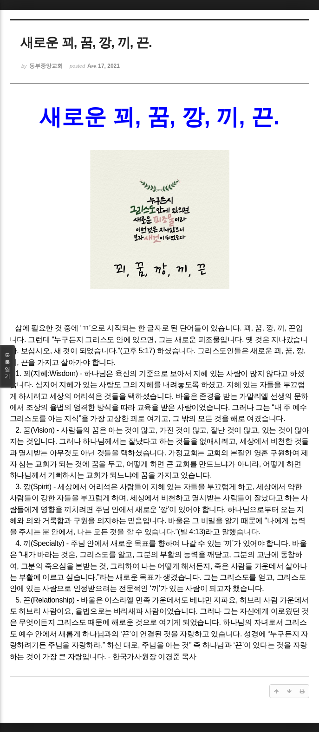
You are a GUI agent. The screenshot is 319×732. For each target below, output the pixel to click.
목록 (7, 366)
